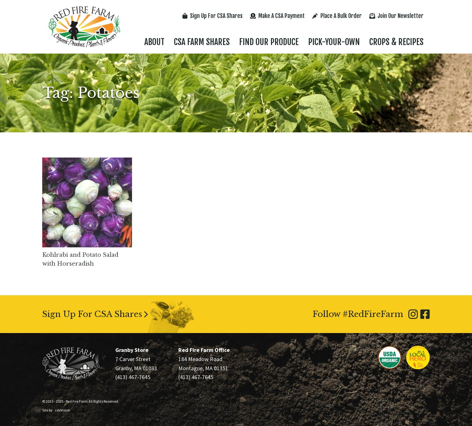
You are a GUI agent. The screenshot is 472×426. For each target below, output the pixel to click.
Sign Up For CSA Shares (212, 15)
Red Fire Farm (84, 26)
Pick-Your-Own (334, 42)
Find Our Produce (269, 42)
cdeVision (62, 410)
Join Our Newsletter (396, 15)
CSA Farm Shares (202, 42)
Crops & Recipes (396, 42)
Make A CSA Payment (277, 15)
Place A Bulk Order (337, 15)
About (154, 42)
